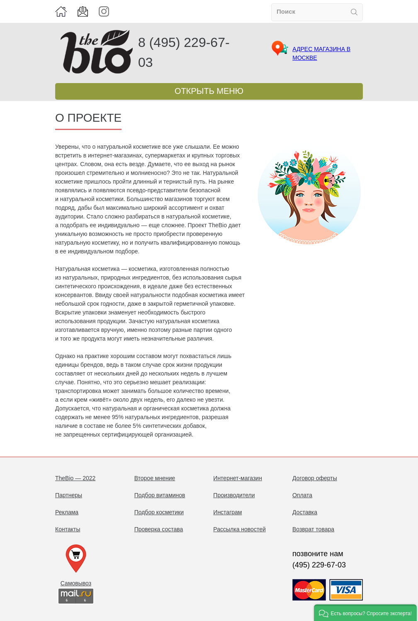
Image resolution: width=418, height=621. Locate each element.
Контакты (67, 529)
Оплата (302, 495)
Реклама (66, 512)
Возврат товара (313, 529)
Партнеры (68, 495)
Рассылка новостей (239, 529)
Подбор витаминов (159, 495)
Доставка (304, 512)
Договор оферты (314, 478)
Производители (234, 495)
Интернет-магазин (237, 478)
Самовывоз (76, 583)
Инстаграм (227, 512)
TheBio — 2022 (75, 478)
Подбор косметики (159, 512)
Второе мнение (154, 478)
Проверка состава (158, 529)
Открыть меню (209, 91)
